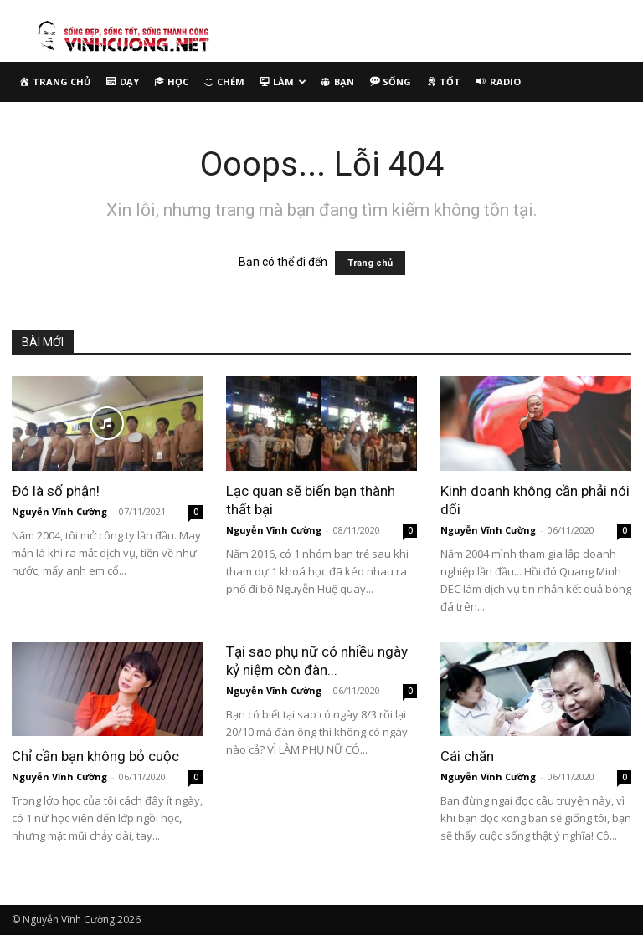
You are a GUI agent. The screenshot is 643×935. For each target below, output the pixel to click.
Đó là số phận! (56, 491)
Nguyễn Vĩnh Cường (59, 511)
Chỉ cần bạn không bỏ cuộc (95, 756)
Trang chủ (370, 263)
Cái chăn (467, 756)
